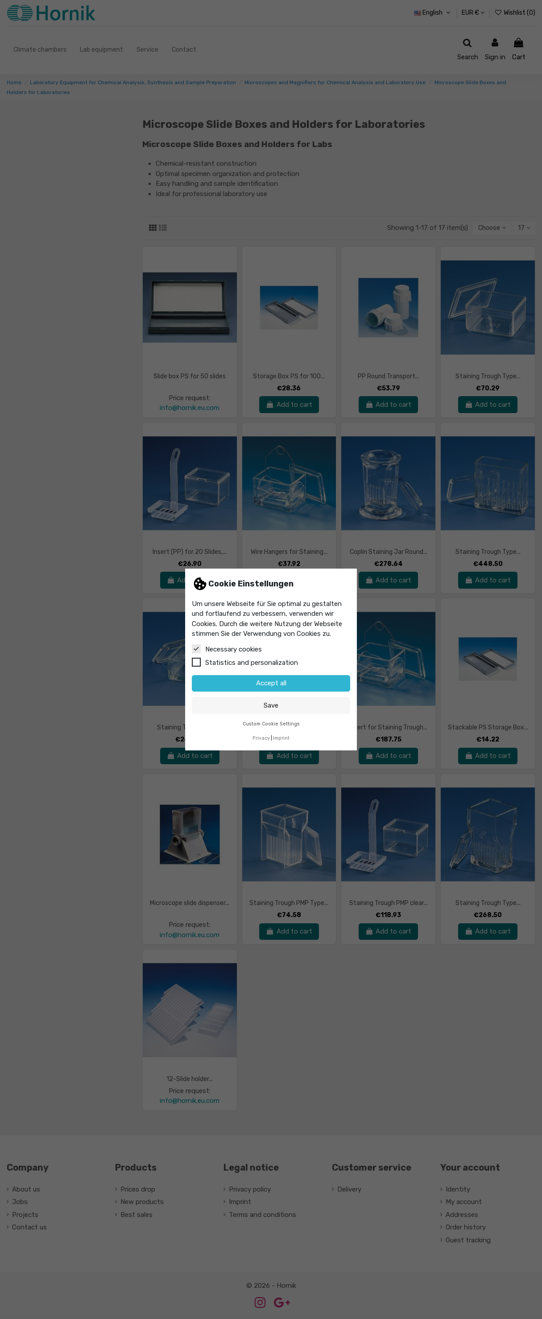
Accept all (271, 683)
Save (271, 705)
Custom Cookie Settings (271, 724)
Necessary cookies (227, 648)
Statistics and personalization (245, 662)
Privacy (261, 738)
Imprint (281, 738)
